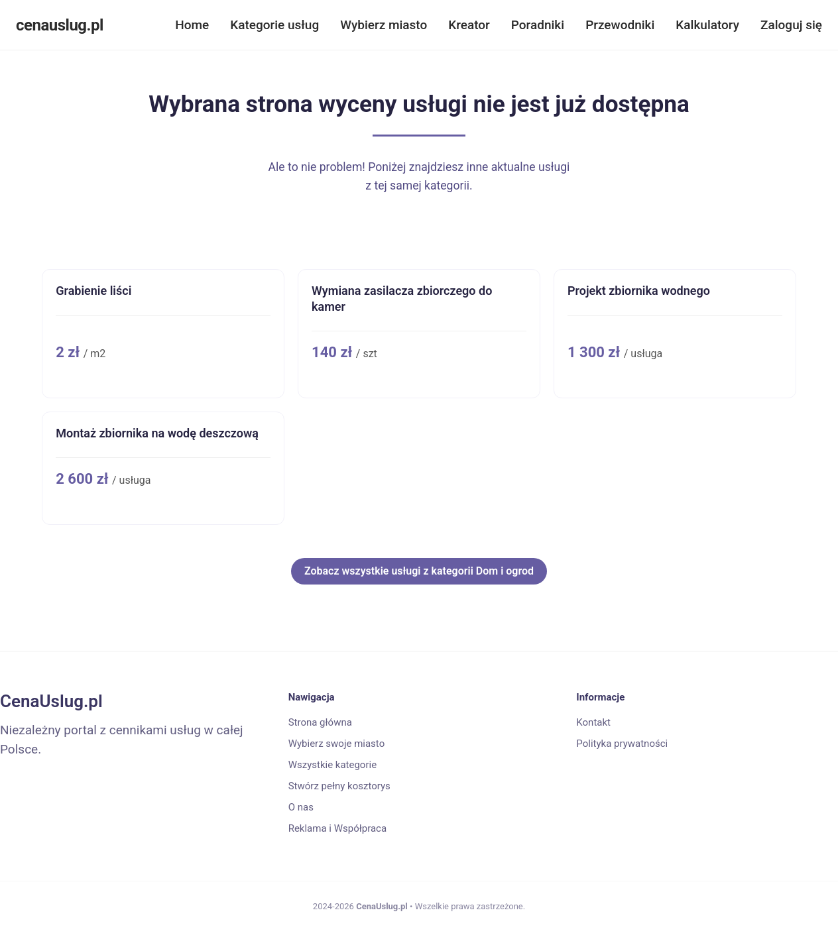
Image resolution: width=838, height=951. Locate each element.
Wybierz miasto (383, 24)
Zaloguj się (791, 24)
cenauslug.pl (59, 25)
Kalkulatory (707, 24)
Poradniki (537, 24)
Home (192, 24)
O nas (301, 807)
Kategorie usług (274, 24)
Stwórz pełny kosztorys (339, 786)
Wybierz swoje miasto (336, 744)
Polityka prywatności (622, 744)
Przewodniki (619, 24)
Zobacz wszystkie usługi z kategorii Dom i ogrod (419, 571)
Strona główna (320, 722)
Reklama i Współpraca (337, 828)
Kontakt (593, 722)
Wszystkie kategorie (332, 765)
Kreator (469, 24)
